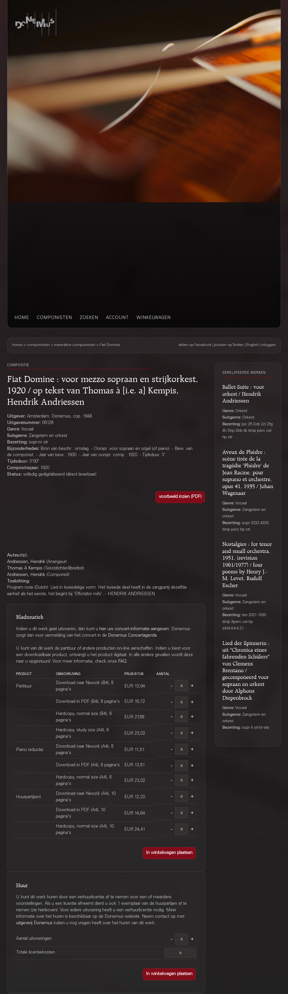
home (22, 318)
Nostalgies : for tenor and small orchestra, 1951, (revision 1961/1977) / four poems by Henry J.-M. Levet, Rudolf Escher (247, 563)
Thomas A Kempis (24, 568)
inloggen (268, 345)
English (252, 345)
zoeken (89, 318)
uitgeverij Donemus (34, 923)
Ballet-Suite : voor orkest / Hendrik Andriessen (243, 392)
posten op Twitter (229, 345)
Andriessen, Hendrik (26, 562)
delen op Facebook (194, 345)
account (117, 318)
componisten (54, 318)
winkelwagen (154, 318)
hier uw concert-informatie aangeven (134, 629)
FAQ (122, 661)
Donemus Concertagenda (132, 636)
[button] (180, 497)
